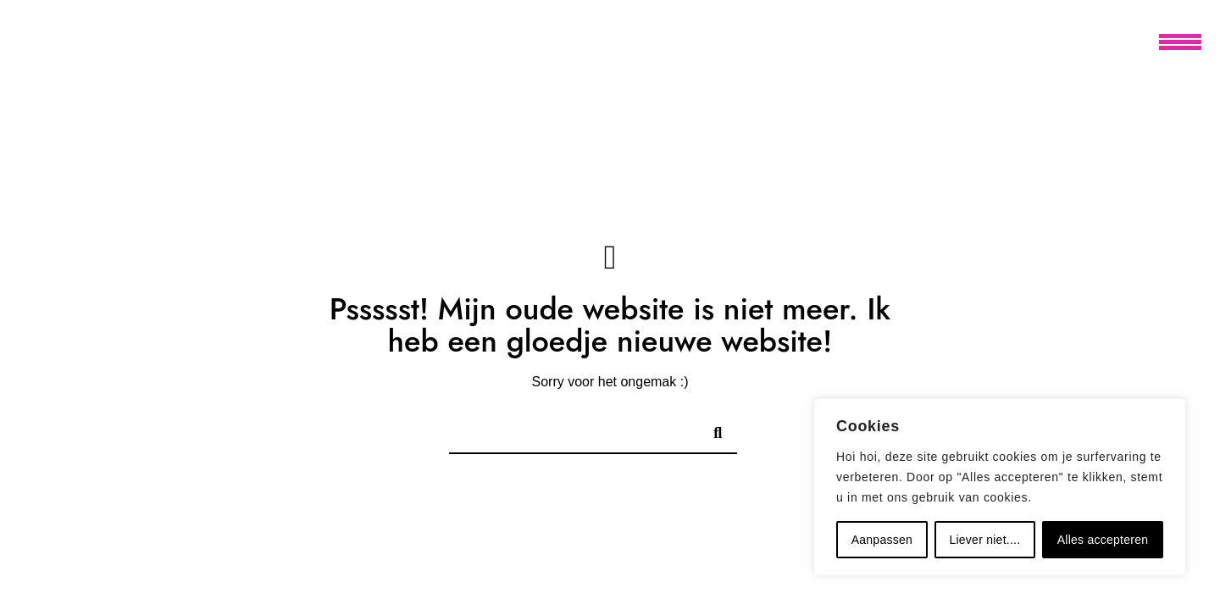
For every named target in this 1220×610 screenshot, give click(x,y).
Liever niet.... (984, 539)
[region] (999, 487)
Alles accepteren (1103, 539)
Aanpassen (881, 539)
